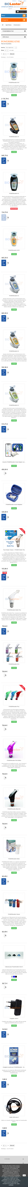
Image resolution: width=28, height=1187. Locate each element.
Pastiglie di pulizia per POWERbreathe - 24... (14, 1067)
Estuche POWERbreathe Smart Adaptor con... (14, 462)
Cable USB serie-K (14, 1117)
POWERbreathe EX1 (14, 664)
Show (2, 50)
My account (7, 1163)
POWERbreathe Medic (14, 858)
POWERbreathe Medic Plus (14, 610)
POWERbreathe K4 (14, 193)
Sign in (25, 0)
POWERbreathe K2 (14, 351)
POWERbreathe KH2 (14, 82)
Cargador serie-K (14, 1018)
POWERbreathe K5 (14, 136)
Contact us (14, 0)
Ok (24, 1175)
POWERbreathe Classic (14, 914)
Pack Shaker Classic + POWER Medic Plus (14, 549)
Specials (6, 37)
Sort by (3, 47)
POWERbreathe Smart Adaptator (14, 504)
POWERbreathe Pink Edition (14, 760)
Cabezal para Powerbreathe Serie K (14, 966)
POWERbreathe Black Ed (14, 809)
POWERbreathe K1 (14, 405)
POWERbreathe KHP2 (14, 250)
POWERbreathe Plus (14, 706)
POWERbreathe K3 (14, 295)
